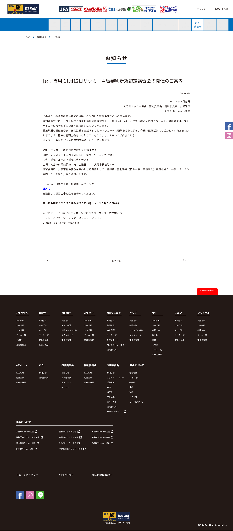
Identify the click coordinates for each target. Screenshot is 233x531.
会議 (109, 387)
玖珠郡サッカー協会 (101, 443)
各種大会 (111, 325)
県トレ (155, 335)
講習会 (110, 392)
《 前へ (46, 260)
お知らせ (58, 37)
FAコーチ (65, 387)
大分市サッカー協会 (25, 431)
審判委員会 (42, 37)
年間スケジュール (69, 330)
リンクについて (136, 402)
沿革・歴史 (111, 402)
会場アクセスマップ (27, 475)
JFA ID (46, 189)
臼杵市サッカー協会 (101, 437)
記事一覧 (116, 261)
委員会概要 (21, 344)
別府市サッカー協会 (67, 431)
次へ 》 (186, 260)
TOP (28, 37)
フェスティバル (136, 330)
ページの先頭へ (208, 291)
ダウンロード (67, 335)
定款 (131, 387)
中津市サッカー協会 (101, 431)
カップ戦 (20, 330)
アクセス (201, 9)
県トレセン (66, 382)
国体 (154, 340)
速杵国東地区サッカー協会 (27, 437)
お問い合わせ (221, 9)
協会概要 (133, 373)
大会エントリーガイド (116, 344)
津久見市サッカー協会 (26, 443)
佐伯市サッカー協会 (67, 443)
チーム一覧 (21, 335)
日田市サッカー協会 (25, 449)
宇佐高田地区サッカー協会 (70, 449)
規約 (131, 392)
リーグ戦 (20, 325)
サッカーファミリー (115, 377)
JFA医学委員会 (113, 411)
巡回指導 (133, 325)
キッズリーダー (136, 335)
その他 (19, 340)
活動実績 (20, 377)
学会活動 (111, 397)
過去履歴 (111, 330)
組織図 (132, 382)
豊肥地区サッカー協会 (68, 437)
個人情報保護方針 (102, 475)
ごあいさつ (134, 377)
